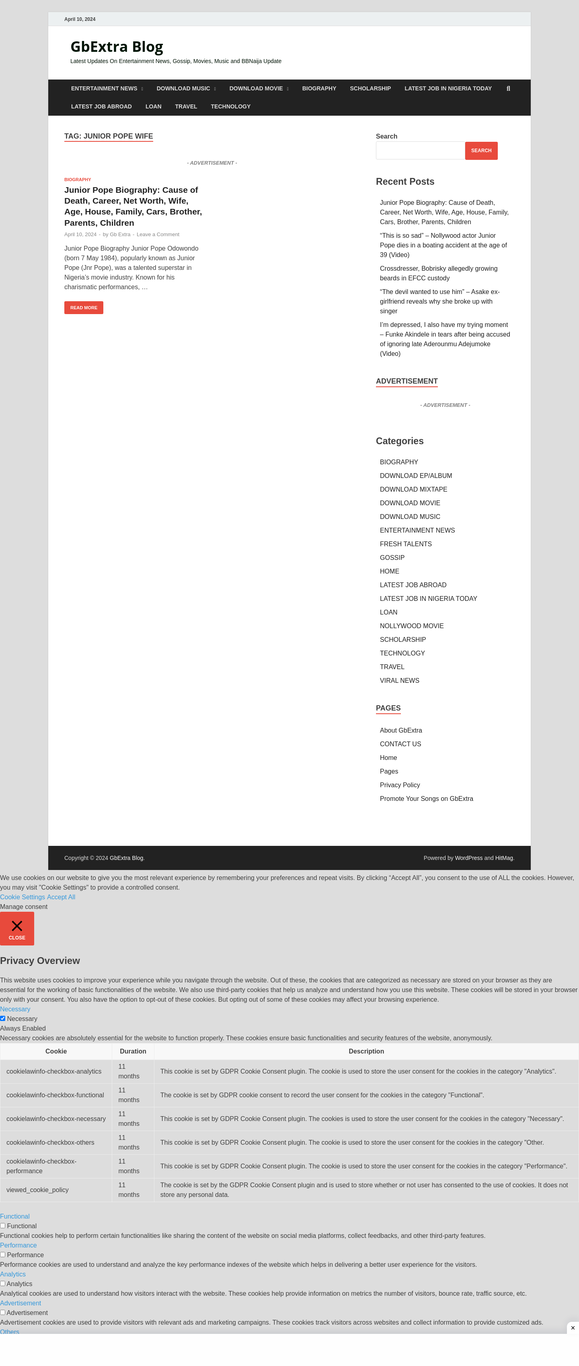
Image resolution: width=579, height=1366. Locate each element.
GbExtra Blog (116, 46)
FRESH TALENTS (406, 544)
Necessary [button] (15, 1009)
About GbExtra (401, 730)
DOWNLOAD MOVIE (256, 88)
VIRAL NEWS (399, 680)
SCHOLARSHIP (370, 88)
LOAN (154, 106)
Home (388, 757)
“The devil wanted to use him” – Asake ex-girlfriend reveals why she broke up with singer (440, 301)
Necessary (22, 1018)
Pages (389, 771)
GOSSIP (392, 557)
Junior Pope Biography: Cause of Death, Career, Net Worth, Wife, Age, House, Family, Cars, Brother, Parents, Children (444, 212)
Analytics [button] (13, 1274)
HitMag (504, 858)
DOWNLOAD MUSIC (183, 88)
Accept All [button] (61, 897)
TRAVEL (186, 106)
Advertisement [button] (20, 1303)
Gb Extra (120, 234)
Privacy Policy (400, 785)
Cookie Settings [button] (22, 897)
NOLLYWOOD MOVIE (412, 626)
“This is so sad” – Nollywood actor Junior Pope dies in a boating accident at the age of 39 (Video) (443, 245)
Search (386, 136)
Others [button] (9, 1332)
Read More (80, 305)
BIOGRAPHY (319, 88)
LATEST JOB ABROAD (101, 106)
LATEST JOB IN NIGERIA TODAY (448, 88)
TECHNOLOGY (231, 106)
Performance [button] (18, 1245)
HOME (389, 571)
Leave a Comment (158, 234)
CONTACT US (400, 744)
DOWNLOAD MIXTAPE (414, 489)
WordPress (469, 858)
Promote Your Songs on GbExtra (426, 798)
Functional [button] (15, 1216)
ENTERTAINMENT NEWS (104, 88)
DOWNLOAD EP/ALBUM (416, 475)
